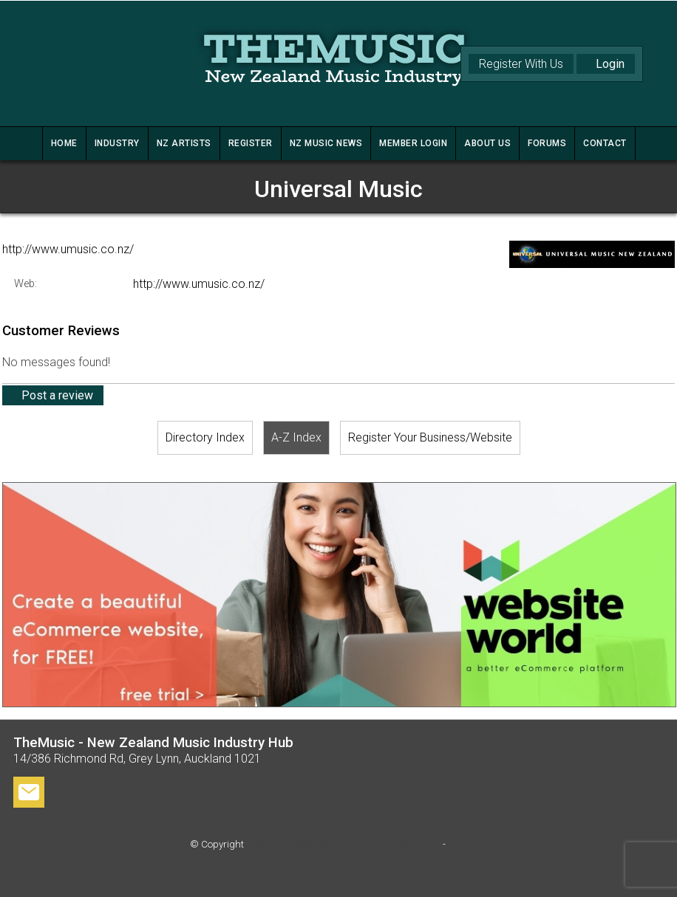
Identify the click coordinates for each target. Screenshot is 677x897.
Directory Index (205, 437)
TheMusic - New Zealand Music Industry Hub (343, 844)
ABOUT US (487, 143)
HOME (64, 143)
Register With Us (521, 64)
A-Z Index (296, 437)
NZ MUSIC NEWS (326, 143)
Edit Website (339, 873)
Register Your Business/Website (430, 437)
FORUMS (547, 143)
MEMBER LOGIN (413, 143)
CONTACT (605, 143)
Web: (25, 284)
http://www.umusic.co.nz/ (68, 249)
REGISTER (250, 143)
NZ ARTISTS (184, 143)
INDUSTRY (117, 143)
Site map (467, 844)
